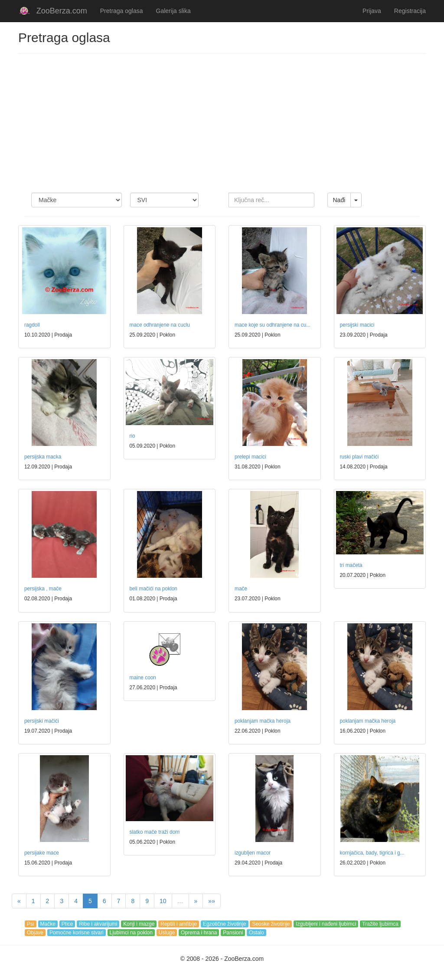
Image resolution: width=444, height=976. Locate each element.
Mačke (48, 924)
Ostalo (256, 933)
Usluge (167, 933)
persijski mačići (41, 721)
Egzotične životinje (224, 924)
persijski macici (357, 325)
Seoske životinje (271, 924)
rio (132, 436)
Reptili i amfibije (178, 924)
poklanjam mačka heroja (263, 721)
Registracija (410, 10)
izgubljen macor (253, 853)
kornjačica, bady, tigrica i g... (372, 853)
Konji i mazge (138, 924)
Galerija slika (173, 10)
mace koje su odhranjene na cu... (272, 325)
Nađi (339, 200)
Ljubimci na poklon (131, 933)
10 (163, 900)
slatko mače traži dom (155, 832)
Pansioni (233, 933)
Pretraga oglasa (121, 10)
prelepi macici (250, 457)
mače (241, 589)
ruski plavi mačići (359, 457)
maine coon (143, 678)
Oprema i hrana (199, 933)
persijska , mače (43, 589)
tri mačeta (351, 565)
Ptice (67, 924)
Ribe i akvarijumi (98, 924)
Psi (30, 924)
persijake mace (41, 853)
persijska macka (42, 457)
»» (211, 900)
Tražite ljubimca (380, 924)
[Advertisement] (222, 123)
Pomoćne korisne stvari (76, 933)
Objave (35, 933)
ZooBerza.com (61, 11)
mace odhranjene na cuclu (160, 325)
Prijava (371, 10)
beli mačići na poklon (153, 589)
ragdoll (32, 325)
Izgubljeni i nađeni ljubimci (326, 924)
